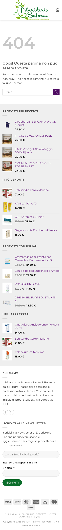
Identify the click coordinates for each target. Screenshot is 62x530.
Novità (52, 514)
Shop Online (26, 514)
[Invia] (56, 92)
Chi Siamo (11, 514)
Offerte (41, 514)
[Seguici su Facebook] (5, 412)
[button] (4, 10)
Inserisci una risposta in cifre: (19, 462)
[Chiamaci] (11, 412)
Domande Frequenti (31, 516)
